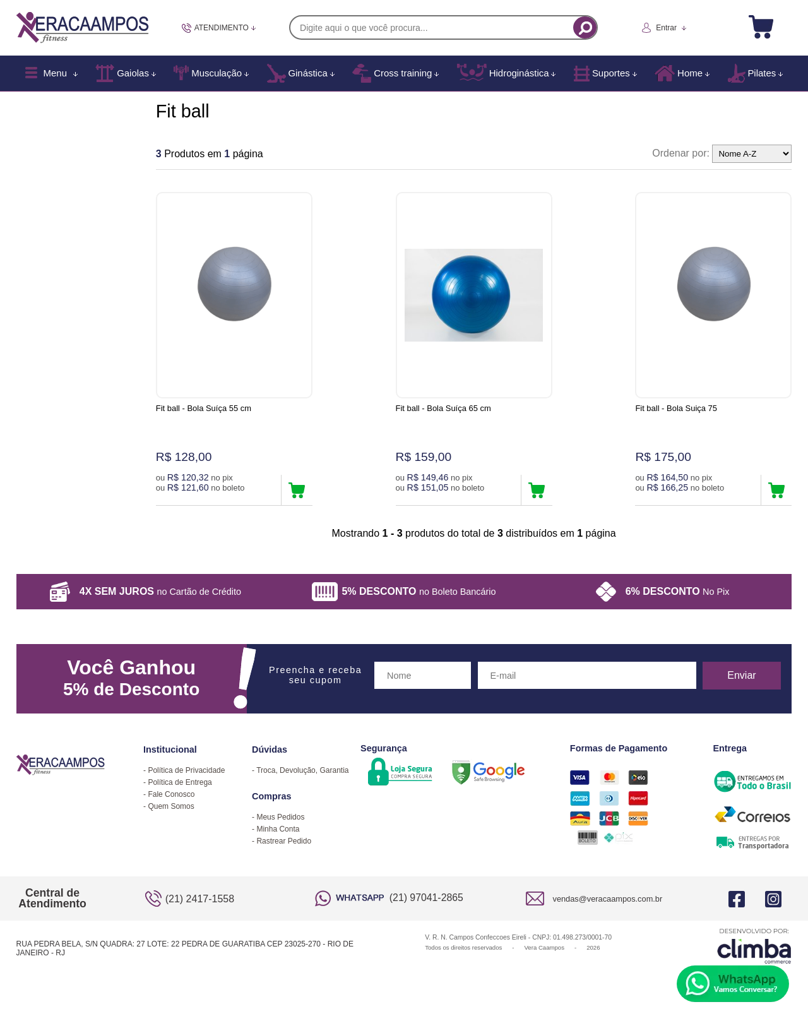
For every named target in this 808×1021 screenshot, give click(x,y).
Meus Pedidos (280, 817)
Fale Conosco (171, 794)
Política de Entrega (179, 782)
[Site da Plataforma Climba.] (754, 945)
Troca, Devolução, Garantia (302, 770)
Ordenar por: (681, 153)
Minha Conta (277, 829)
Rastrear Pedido (283, 841)
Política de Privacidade (186, 770)
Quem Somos (171, 806)
